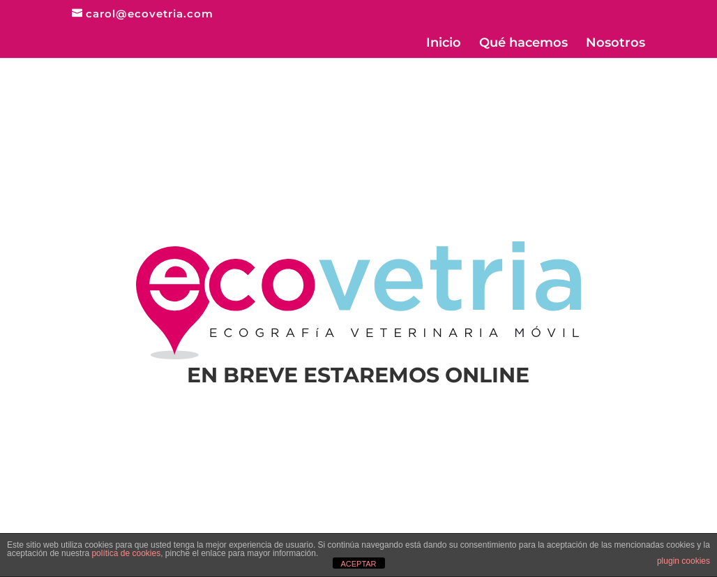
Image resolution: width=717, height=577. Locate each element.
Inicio (443, 44)
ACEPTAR (358, 564)
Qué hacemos (523, 44)
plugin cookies (683, 561)
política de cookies (125, 553)
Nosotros (615, 44)
